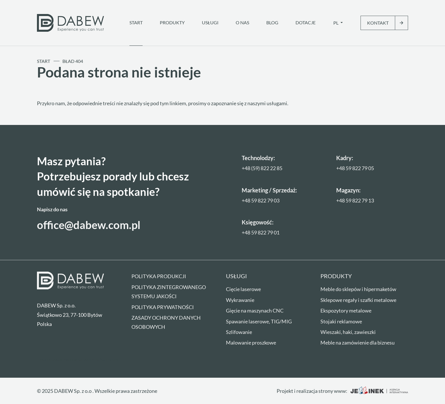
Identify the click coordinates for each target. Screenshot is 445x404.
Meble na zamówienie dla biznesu (357, 342)
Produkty (172, 22)
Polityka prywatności (162, 307)
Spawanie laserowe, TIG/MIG (259, 321)
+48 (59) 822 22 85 (262, 168)
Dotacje (306, 22)
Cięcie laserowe (243, 289)
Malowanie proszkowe (251, 342)
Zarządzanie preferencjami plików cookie (79, 360)
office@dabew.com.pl (88, 224)
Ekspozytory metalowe (345, 310)
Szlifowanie (239, 332)
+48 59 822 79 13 (355, 200)
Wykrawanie (240, 300)
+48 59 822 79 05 (355, 168)
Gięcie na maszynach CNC (254, 310)
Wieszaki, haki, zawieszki (348, 332)
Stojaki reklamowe (341, 321)
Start (136, 22)
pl (336, 22)
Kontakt (378, 22)
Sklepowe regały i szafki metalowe (358, 300)
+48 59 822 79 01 (260, 232)
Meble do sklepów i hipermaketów (358, 289)
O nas (242, 22)
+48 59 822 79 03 (260, 200)
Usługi (210, 22)
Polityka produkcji (158, 276)
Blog (272, 22)
